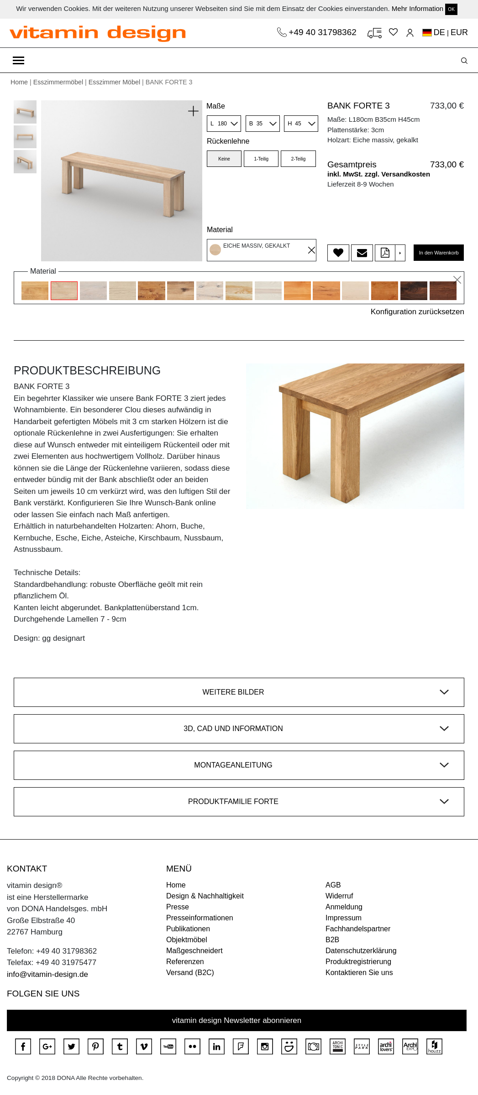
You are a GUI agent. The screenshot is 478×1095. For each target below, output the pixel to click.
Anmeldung (344, 907)
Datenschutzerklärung (361, 951)
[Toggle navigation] (18, 60)
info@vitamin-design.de (47, 974)
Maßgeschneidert (194, 951)
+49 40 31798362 (324, 32)
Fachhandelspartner (358, 929)
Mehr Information (417, 8)
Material (220, 230)
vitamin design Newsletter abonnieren (237, 1020)
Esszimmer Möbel (114, 82)
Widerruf (339, 896)
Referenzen (185, 961)
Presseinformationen (199, 918)
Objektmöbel (186, 940)
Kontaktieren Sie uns (359, 972)
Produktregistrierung (358, 961)
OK (451, 9)
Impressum (344, 918)
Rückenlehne (228, 141)
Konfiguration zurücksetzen (417, 311)
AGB (333, 885)
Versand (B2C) (190, 972)
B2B (332, 940)
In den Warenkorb (439, 252)
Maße (215, 106)
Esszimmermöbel (58, 82)
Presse (177, 907)
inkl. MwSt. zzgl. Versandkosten (378, 174)
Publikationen (188, 929)
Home (19, 82)
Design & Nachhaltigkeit (205, 896)
